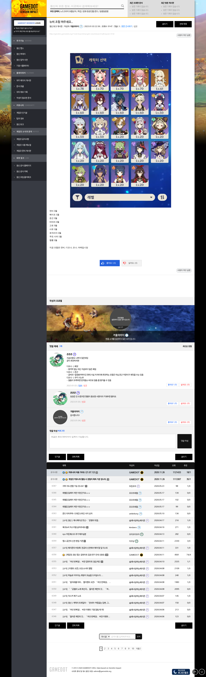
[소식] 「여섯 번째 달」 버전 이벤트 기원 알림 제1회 (83, 610)
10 (133, 649)
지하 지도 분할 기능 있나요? (74, 486)
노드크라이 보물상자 (68, 11)
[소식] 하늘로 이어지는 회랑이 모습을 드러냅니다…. (83, 575)
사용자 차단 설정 (184, 35)
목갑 (79, 11)
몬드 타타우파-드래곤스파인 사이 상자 (77, 514)
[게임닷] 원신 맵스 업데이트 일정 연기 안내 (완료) (85, 555)
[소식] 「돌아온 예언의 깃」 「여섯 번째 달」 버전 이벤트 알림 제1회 (87, 617)
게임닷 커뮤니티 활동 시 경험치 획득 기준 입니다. (87, 479)
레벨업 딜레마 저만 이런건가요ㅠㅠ (76, 493)
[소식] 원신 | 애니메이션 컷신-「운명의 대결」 (81, 520)
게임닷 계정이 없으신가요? (24, 28)
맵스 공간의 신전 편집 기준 (73, 541)
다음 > (138, 649)
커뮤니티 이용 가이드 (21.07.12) (82, 472)
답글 (80, 386)
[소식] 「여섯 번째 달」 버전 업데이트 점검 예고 (81, 562)
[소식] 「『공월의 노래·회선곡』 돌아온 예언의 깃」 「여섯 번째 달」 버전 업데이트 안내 (87, 589)
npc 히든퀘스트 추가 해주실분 (74, 534)
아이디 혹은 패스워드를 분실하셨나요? (27, 31)
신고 (135, 26)
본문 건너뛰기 (126, 26)
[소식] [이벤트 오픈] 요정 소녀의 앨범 (77, 569)
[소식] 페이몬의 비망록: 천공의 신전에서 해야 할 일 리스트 (85, 548)
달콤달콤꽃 (104, 11)
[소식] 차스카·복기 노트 (72, 596)
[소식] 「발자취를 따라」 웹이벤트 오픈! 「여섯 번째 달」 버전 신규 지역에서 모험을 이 (87, 582)
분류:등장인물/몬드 (90, 11)
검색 (138, 637)
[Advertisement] (120, 44)
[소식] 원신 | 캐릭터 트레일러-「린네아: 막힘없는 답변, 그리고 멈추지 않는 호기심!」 (87, 603)
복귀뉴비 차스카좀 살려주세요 (74, 527)
